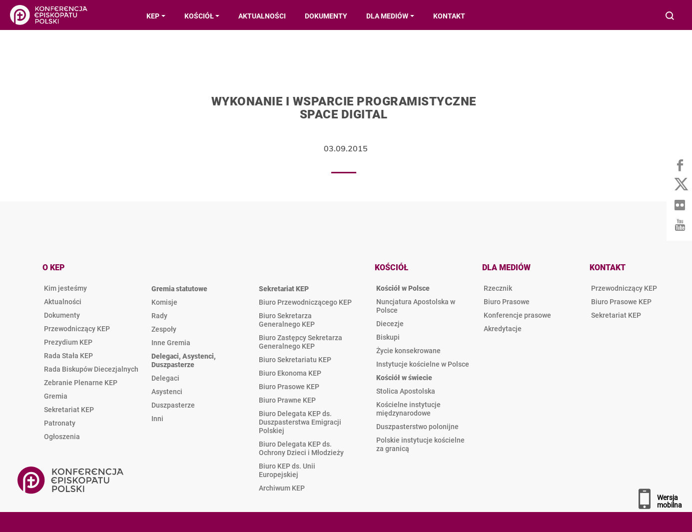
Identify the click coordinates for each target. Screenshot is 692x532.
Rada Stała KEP (68, 356)
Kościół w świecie (404, 378)
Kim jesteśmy (65, 288)
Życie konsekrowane (408, 351)
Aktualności (62, 302)
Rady (159, 316)
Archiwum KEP (282, 488)
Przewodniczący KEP (77, 329)
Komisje (164, 302)
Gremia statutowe (179, 289)
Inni (157, 419)
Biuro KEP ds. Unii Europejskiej (287, 470)
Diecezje (390, 324)
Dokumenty (62, 315)
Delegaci (165, 378)
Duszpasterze (173, 405)
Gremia (55, 396)
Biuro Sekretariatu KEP (295, 360)
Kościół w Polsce (403, 288)
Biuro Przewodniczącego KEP (305, 302)
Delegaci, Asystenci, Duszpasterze (183, 360)
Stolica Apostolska (405, 391)
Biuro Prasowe (507, 302)
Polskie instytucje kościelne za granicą (420, 444)
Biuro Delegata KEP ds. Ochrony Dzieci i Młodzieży (301, 448)
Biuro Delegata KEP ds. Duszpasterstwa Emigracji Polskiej (300, 422)
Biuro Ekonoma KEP (290, 373)
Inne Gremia (170, 343)
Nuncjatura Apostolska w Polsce (415, 306)
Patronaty (59, 423)
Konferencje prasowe (517, 315)
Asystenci (166, 392)
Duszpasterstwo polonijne (417, 427)
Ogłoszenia (62, 437)
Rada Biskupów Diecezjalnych (91, 369)
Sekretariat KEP (69, 410)
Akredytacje (503, 329)
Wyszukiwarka (670, 16)
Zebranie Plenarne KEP (80, 383)
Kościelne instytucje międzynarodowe (408, 409)
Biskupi (388, 337)
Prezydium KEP (68, 342)
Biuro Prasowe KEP (289, 387)
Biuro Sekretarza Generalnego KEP (287, 320)
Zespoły (163, 329)
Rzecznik (498, 288)
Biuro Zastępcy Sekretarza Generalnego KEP (300, 342)
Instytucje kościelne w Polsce (422, 364)
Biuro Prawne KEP (287, 400)
